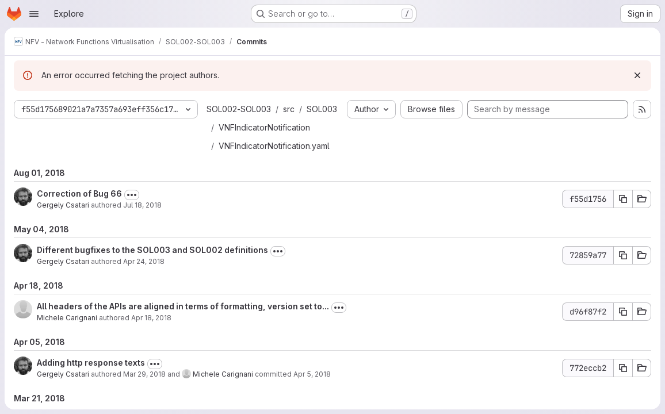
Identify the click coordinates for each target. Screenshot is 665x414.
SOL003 (322, 109)
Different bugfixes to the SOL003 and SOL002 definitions (152, 250)
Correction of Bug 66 (79, 193)
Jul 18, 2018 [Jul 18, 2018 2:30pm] (142, 205)
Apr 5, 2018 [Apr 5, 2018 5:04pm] (312, 374)
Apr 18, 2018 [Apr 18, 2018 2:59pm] (151, 317)
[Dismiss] (637, 75)
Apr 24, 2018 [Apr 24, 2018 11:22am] (144, 261)
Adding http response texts (91, 362)
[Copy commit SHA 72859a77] (623, 255)
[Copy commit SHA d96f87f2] (623, 311)
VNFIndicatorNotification (264, 127)
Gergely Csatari (63, 205)
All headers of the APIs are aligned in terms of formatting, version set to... (183, 306)
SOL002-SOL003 (239, 109)
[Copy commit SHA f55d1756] (623, 199)
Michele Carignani (67, 317)
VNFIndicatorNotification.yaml (274, 146)
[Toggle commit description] (131, 195)
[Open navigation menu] (34, 14)
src (289, 109)
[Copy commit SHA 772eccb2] (623, 368)
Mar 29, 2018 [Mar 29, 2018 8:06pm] (144, 374)
